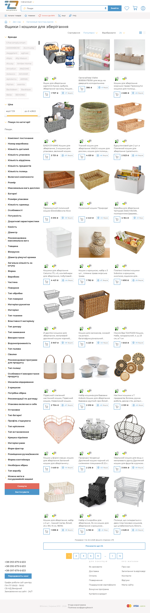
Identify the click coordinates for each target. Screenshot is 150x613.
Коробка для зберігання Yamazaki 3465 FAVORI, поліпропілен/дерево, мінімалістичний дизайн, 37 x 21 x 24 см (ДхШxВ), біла (129, 211)
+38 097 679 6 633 (15, 570)
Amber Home (24, 63)
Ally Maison (22, 58)
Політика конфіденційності (80, 607)
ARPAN (24, 79)
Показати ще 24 (94, 546)
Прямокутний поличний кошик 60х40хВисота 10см (57, 209)
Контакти (126, 576)
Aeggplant (12, 53)
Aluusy (10, 63)
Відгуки (126, 580)
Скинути (22, 486)
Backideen (12, 89)
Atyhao (10, 84)
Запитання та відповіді (133, 571)
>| (120, 556)
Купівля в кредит (98, 594)
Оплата (93, 576)
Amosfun (11, 69)
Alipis (9, 58)
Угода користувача (77, 605)
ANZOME (25, 69)
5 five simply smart (16, 43)
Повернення (95, 580)
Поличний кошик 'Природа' (93, 208)
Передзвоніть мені (18, 576)
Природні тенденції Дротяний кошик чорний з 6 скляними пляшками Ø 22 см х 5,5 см (94, 461)
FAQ (72, 15)
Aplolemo (11, 79)
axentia (21, 84)
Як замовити (95, 567)
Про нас (126, 567)
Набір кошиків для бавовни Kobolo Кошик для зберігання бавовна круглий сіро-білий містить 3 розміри (94, 398)
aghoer (25, 53)
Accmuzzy (29, 48)
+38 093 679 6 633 (15, 562)
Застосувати (22, 492)
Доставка (94, 571)
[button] (91, 32)
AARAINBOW (13, 48)
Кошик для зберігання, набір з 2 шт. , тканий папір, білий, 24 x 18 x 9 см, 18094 (58, 523)
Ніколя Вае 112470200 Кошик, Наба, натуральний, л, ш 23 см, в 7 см (129, 336)
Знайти (115, 8)
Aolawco (11, 74)
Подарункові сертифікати (102, 585)
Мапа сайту (127, 585)
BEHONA (20, 95)
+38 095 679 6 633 (15, 566)
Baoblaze (26, 89)
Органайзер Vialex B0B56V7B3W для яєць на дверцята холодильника (92, 80)
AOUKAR (23, 74)
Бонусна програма (99, 589)
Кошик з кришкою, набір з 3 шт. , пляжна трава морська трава (93, 273)
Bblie (9, 95)
